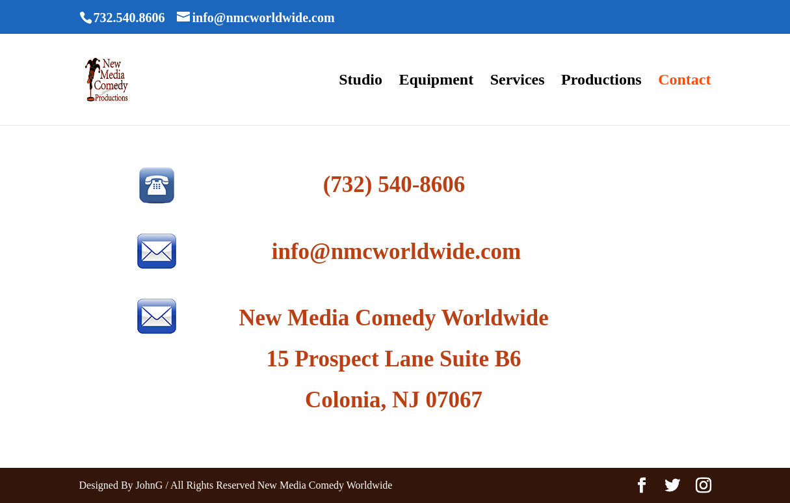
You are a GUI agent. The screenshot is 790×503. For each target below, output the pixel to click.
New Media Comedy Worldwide (394, 318)
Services (517, 81)
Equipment (436, 81)
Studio (360, 81)
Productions (601, 81)
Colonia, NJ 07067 (393, 400)
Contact (684, 81)
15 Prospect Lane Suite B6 (393, 359)
